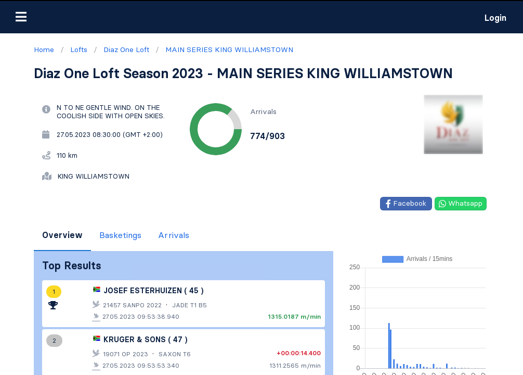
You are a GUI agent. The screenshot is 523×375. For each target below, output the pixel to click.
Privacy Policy (125, 362)
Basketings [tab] (120, 235)
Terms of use (30, 362)
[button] (20, 16)
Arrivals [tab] (173, 235)
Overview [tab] (62, 235)
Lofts (16, 333)
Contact (76, 362)
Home (18, 316)
